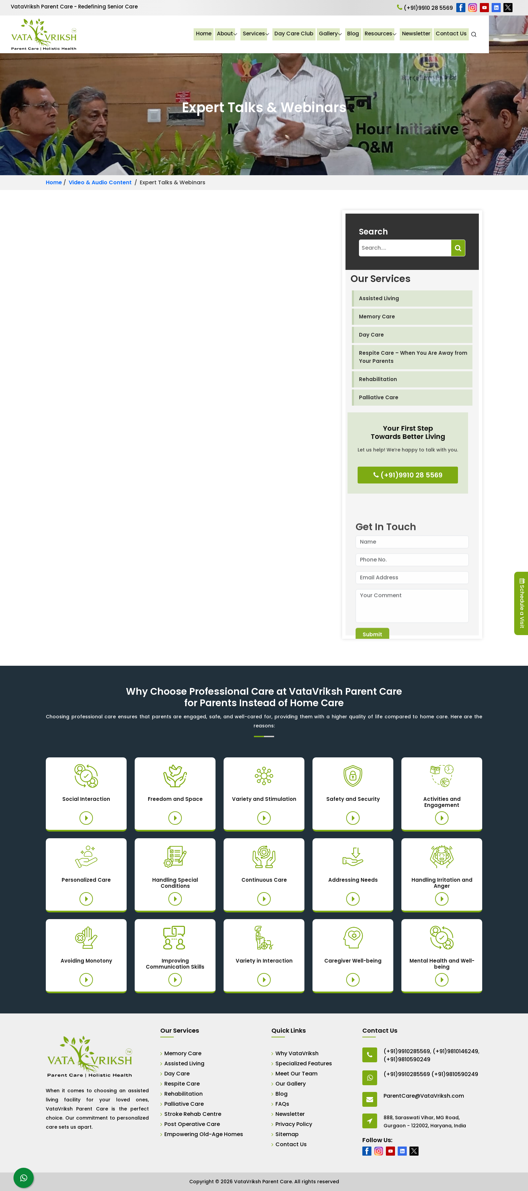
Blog (390, 34)
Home (239, 34)
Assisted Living (379, 298)
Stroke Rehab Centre (192, 1114)
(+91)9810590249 (407, 1059)
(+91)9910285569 (407, 1051)
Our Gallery (290, 1084)
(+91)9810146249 (455, 1051)
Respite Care (182, 1084)
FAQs (282, 1104)
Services (289, 34)
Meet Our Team (296, 1073)
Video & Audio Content (100, 182)
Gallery (365, 34)
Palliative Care (378, 397)
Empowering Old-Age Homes (203, 1134)
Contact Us (490, 34)
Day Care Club (330, 34)
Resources (416, 34)
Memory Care (377, 316)
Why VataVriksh (297, 1053)
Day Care (371, 334)
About (260, 34)
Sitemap (287, 1134)
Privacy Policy (293, 1124)
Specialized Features (303, 1063)
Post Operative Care (192, 1124)
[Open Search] (513, 34)
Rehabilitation (378, 379)
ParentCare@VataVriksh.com (424, 1096)
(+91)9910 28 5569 (425, 8)
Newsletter (454, 34)
